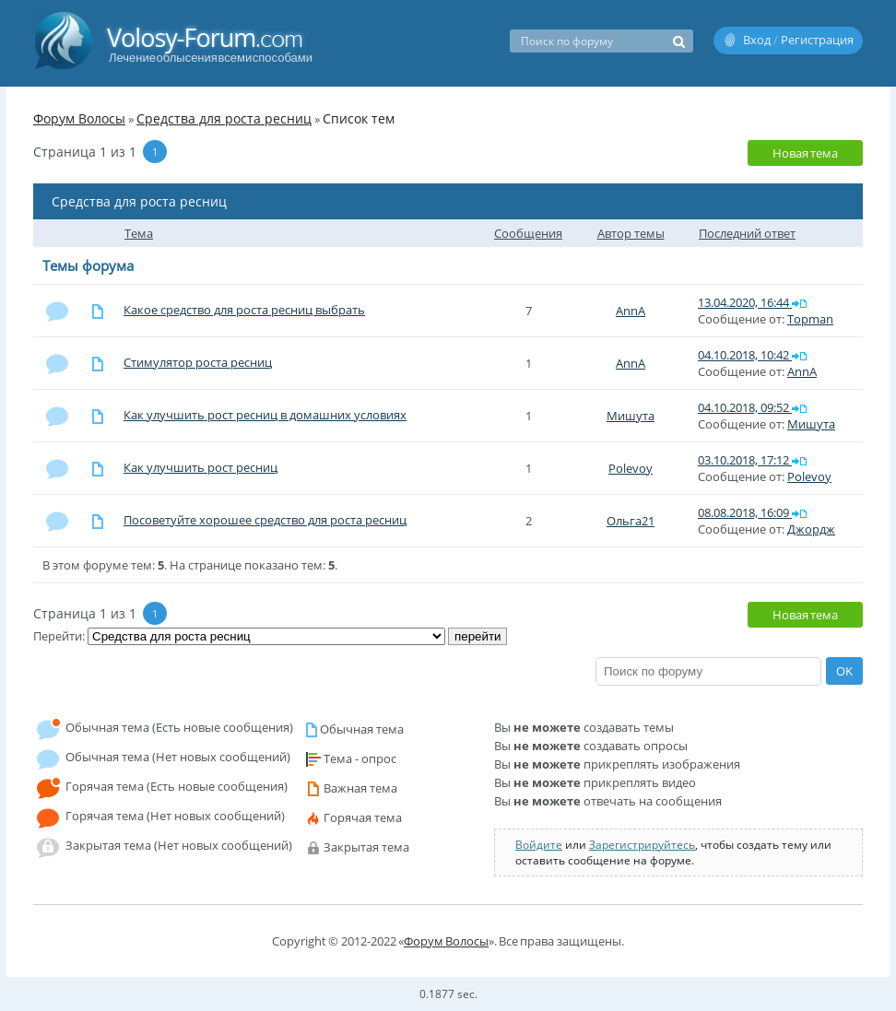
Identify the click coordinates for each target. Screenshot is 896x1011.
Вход (757, 39)
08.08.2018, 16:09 (745, 512)
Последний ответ (747, 233)
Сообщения (528, 233)
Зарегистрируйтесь (642, 844)
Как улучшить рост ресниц (200, 467)
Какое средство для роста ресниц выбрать (244, 309)
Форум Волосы (79, 118)
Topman (810, 319)
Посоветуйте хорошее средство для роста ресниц (265, 519)
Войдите (538, 844)
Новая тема (805, 153)
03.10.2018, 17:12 (745, 460)
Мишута (630, 415)
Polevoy (630, 468)
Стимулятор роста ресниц (198, 362)
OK (844, 671)
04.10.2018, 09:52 (745, 407)
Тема (138, 233)
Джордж (811, 529)
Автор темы (631, 233)
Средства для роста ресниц (224, 118)
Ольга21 (630, 520)
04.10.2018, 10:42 (745, 355)
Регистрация (817, 39)
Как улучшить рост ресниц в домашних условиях (265, 414)
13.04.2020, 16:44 (745, 302)
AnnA (630, 310)
